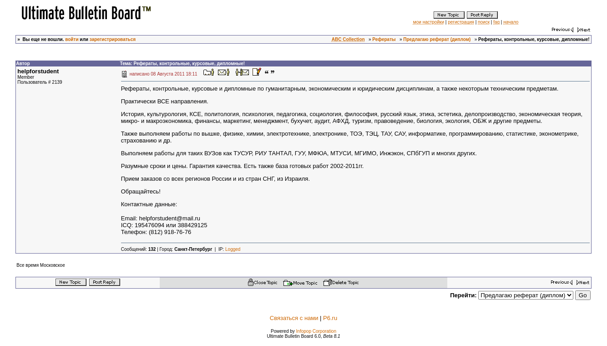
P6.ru (330, 318)
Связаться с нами (294, 318)
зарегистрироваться (113, 39)
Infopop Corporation (316, 331)
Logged (232, 249)
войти (71, 39)
